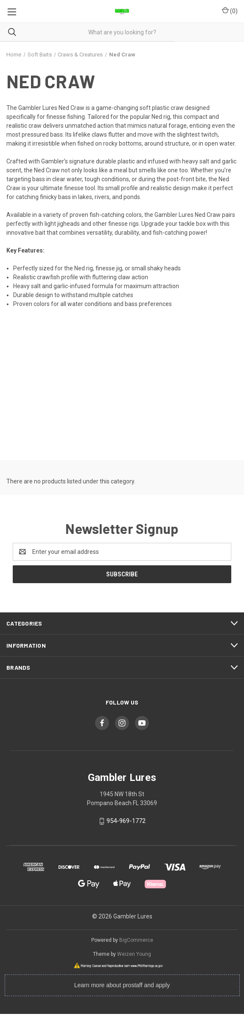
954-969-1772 (126, 821)
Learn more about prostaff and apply (122, 985)
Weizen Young (134, 954)
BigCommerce (136, 940)
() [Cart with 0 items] (230, 10)
